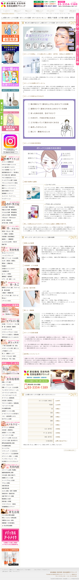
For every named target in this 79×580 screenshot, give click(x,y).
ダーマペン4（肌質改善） (8, 398)
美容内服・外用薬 (6, 501)
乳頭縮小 (4, 266)
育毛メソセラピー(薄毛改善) (9, 517)
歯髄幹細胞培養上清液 (7, 472)
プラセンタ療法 (6, 483)
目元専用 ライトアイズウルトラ (10, 461)
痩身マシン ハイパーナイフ (9, 185)
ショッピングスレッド (7, 255)
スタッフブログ (50, 11)
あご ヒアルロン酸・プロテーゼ (10, 295)
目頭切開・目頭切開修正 (8, 236)
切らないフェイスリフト (8, 253)
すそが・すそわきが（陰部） (9, 356)
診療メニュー (17, 11)
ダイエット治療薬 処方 (8, 162)
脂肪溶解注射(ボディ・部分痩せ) (10, 172)
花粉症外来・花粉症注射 (8, 493)
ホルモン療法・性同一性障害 (9, 491)
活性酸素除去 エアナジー (8, 506)
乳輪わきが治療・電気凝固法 (9, 209)
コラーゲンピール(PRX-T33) (9, 392)
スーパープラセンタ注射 (8, 480)
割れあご (4, 298)
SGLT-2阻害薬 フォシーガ (8, 169)
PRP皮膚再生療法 (6, 408)
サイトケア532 (5, 448)
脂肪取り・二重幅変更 (7, 239)
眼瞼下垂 (4, 244)
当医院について (39, 11)
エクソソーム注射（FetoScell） (10, 438)
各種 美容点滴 (5, 488)
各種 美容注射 (5, 485)
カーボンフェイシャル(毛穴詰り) (10, 413)
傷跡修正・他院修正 (7, 276)
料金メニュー (28, 11)
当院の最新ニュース (2, 118)
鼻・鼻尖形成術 (6, 290)
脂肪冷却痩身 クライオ (8, 190)
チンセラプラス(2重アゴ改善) (9, 180)
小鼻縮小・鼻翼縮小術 (7, 292)
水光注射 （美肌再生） (8, 430)
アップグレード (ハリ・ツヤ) (9, 459)
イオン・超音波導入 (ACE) (9, 416)
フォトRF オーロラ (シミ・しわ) (10, 390)
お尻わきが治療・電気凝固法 (9, 215)
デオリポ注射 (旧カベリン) (9, 177)
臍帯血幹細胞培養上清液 (8, 443)
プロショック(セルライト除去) (10, 183)
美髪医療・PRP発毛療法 (8, 523)
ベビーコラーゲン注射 (7, 405)
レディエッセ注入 (6, 300)
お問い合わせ (72, 11)
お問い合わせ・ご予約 (6, 571)
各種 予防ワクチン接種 (8, 496)
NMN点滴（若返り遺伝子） (9, 475)
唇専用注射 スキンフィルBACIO (10, 337)
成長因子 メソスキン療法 (8, 411)
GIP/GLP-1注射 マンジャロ (9, 164)
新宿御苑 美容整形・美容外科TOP (8, 13)
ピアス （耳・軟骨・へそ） (9, 279)
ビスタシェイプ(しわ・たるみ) (10, 332)
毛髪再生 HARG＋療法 (8, 520)
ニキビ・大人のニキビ (7, 384)
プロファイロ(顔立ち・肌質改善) (10, 334)
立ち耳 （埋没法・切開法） (9, 260)
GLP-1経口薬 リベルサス (8, 167)
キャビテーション (6, 198)
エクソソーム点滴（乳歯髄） (9, 470)
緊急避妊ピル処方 (6, 498)
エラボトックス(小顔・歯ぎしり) (10, 348)
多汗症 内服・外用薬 (7, 223)
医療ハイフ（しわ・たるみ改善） (10, 258)
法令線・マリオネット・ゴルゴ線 (10, 324)
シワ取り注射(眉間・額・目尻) (10, 345)
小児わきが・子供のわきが (9, 217)
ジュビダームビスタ (7, 329)
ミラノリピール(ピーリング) (9, 395)
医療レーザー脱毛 (6, 382)
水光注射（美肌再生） (7, 400)
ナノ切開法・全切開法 (7, 234)
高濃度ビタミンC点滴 (7, 477)
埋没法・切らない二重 (7, 231)
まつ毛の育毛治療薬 (7, 525)
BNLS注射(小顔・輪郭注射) (9, 175)
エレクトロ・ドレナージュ (9, 196)
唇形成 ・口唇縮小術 (7, 263)
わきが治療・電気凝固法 (8, 207)
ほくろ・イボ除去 (6, 274)
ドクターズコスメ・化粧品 (9, 504)
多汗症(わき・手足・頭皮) (8, 358)
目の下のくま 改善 (6, 419)
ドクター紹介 (27, 569)
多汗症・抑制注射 (6, 220)
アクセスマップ (45, 569)
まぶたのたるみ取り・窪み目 (9, 241)
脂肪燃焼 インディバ (7, 193)
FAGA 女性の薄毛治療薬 (8, 515)
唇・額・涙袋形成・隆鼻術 (9, 326)
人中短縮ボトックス (7, 351)
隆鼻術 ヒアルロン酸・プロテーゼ (10, 287)
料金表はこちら (2, 105)
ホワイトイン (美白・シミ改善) (10, 456)
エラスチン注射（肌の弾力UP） (10, 440)
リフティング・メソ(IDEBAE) (9, 451)
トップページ (6, 11)
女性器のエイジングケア (8, 268)
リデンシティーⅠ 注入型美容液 (10, 453)
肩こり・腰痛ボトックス (8, 353)
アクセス (61, 11)
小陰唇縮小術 (5, 271)
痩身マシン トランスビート (9, 188)
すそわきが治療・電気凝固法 (9, 212)
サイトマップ (16, 571)
